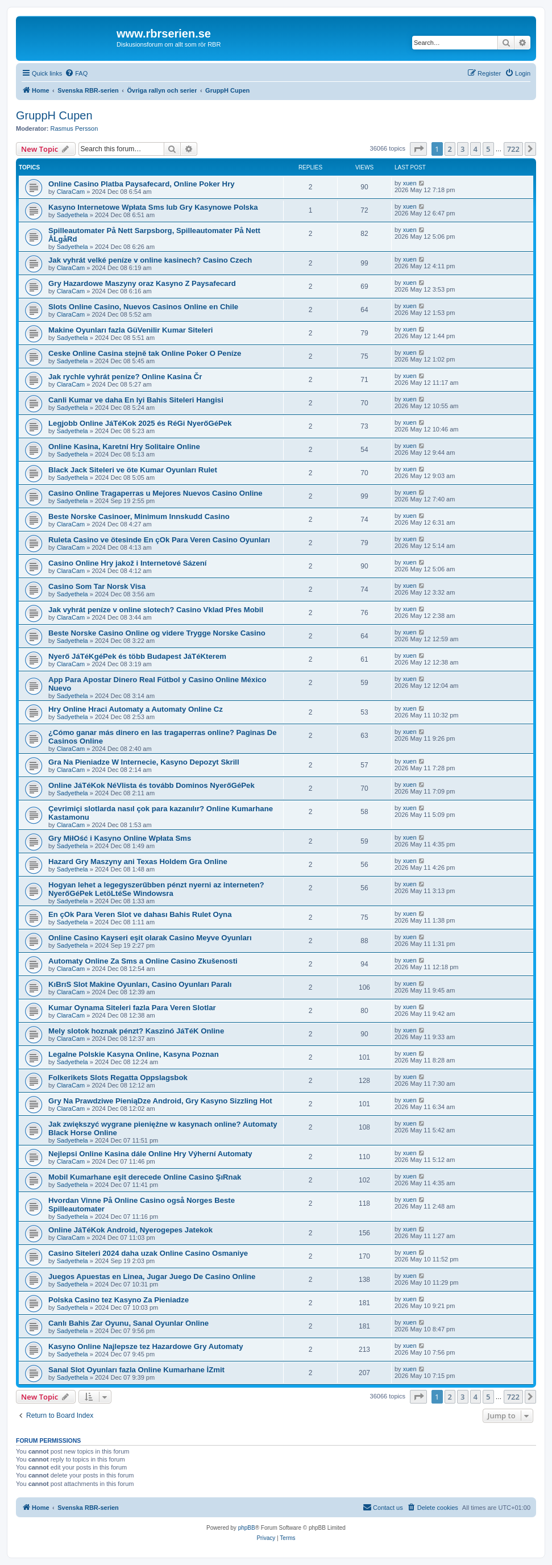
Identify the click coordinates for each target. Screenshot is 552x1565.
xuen (410, 183)
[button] (418, 149)
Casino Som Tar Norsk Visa (97, 586)
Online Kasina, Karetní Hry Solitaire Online (124, 446)
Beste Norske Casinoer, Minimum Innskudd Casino (139, 516)
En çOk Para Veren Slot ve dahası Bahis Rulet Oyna (140, 914)
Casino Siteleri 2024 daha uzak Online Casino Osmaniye (148, 1253)
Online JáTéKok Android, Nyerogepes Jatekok (130, 1230)
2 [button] (450, 149)
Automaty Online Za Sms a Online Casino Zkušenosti (143, 961)
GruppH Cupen (54, 115)
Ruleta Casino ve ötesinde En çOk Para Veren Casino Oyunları (159, 539)
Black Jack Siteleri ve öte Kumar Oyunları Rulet (132, 470)
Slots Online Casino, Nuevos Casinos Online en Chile (143, 306)
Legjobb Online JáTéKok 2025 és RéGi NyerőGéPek (139, 423)
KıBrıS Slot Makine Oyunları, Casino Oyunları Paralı (139, 984)
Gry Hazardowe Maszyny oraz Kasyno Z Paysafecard (142, 283)
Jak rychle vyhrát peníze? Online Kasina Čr (125, 376)
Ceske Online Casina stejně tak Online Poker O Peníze (144, 353)
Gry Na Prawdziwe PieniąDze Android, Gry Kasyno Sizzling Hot (160, 1101)
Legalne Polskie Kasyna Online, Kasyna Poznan (133, 1054)
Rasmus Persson (74, 128)
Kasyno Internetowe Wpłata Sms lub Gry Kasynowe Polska (153, 207)
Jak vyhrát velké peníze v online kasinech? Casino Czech (150, 260)
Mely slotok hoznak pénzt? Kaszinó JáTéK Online (136, 1031)
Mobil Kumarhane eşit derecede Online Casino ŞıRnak (144, 1177)
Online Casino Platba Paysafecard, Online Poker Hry (141, 184)
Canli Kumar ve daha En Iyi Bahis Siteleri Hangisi (135, 400)
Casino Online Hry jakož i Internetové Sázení (127, 563)
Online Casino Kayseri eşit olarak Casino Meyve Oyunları (150, 937)
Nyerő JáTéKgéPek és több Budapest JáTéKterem (137, 656)
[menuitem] (76, 73)
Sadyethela (72, 214)
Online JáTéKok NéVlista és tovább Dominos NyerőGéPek (151, 785)
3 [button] (462, 149)
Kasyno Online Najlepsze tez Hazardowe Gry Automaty (145, 1346)
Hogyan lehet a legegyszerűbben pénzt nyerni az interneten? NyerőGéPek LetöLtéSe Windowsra (156, 889)
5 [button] (488, 149)
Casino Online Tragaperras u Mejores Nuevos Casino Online (155, 493)
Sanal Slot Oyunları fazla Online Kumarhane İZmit (136, 1369)
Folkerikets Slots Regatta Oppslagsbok (118, 1077)
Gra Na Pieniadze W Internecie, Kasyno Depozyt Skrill (143, 762)
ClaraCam (71, 191)
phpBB (246, 1528)
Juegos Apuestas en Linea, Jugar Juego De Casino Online (151, 1276)
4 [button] (476, 149)
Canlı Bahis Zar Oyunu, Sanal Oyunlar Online (128, 1323)
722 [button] (513, 149)
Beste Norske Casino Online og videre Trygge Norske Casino (156, 633)
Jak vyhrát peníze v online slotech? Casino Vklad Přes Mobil (155, 609)
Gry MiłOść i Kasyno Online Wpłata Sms (119, 838)
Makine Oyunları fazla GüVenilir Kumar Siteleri (130, 330)
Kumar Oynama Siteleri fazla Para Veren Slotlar (132, 1007)
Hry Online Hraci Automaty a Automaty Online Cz (135, 709)
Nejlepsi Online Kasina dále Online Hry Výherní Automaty (150, 1153)
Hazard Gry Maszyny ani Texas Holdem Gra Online (137, 861)
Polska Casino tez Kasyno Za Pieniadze (118, 1300)
